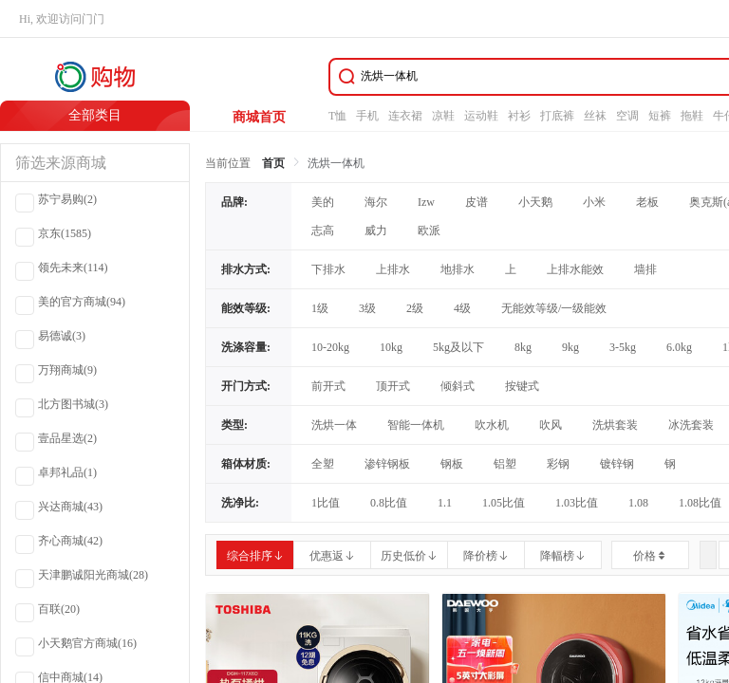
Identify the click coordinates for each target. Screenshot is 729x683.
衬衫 (519, 115)
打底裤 (557, 115)
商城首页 (259, 117)
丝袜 (595, 115)
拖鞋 (692, 115)
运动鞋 (481, 115)
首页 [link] (273, 163)
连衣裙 (405, 115)
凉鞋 (443, 115)
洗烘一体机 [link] (336, 163)
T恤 (337, 115)
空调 (627, 115)
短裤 (659, 115)
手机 (367, 115)
